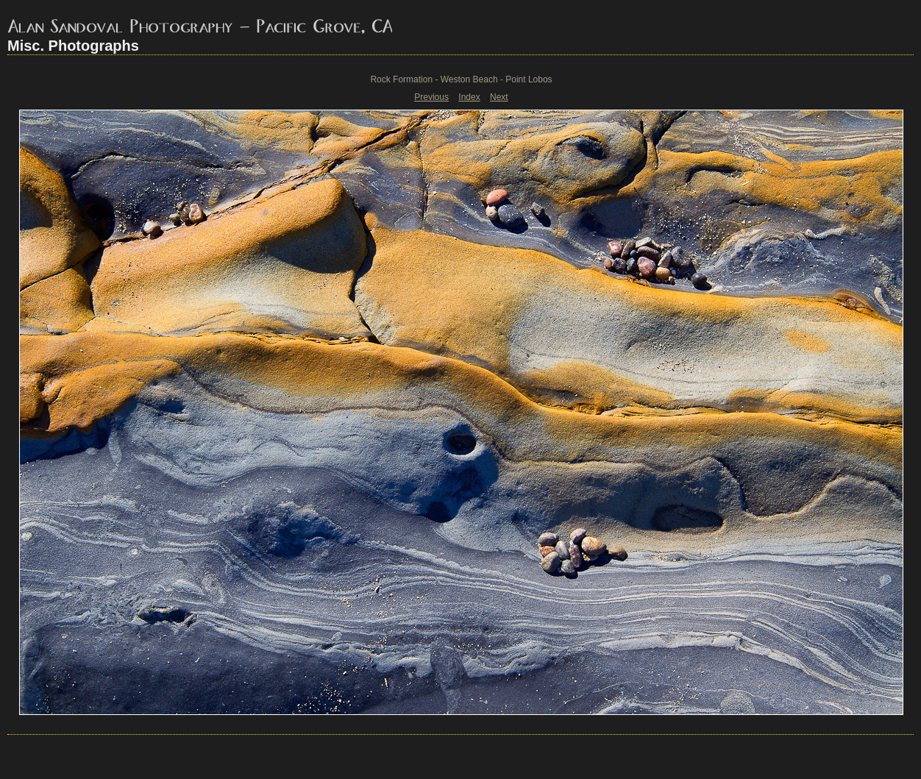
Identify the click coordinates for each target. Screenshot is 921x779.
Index (469, 97)
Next (499, 97)
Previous (431, 97)
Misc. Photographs (73, 46)
